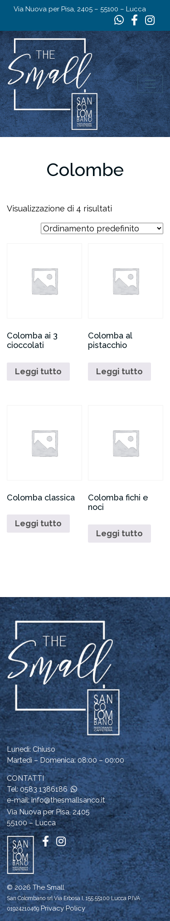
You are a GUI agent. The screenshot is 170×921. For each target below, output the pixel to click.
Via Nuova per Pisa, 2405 (48, 812)
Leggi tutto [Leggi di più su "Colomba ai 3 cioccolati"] (38, 371)
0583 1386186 (44, 789)
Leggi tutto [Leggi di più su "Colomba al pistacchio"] (119, 371)
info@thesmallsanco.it (68, 800)
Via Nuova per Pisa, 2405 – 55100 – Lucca (80, 9)
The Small (48, 887)
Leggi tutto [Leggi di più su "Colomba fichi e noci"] (119, 533)
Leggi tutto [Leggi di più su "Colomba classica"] (38, 523)
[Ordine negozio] (102, 228)
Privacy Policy (63, 908)
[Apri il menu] (150, 84)
